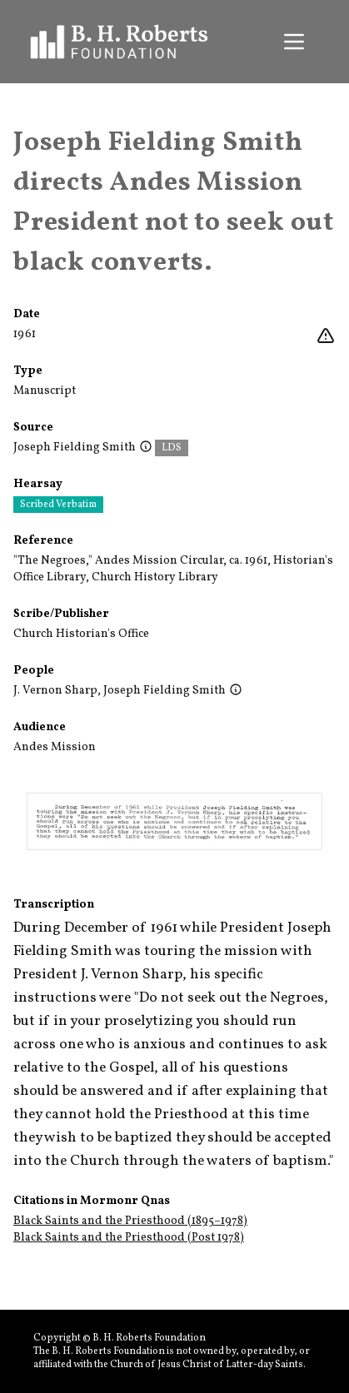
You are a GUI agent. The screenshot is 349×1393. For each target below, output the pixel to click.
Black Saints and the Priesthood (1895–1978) (130, 1221)
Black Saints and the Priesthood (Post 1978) (128, 1238)
